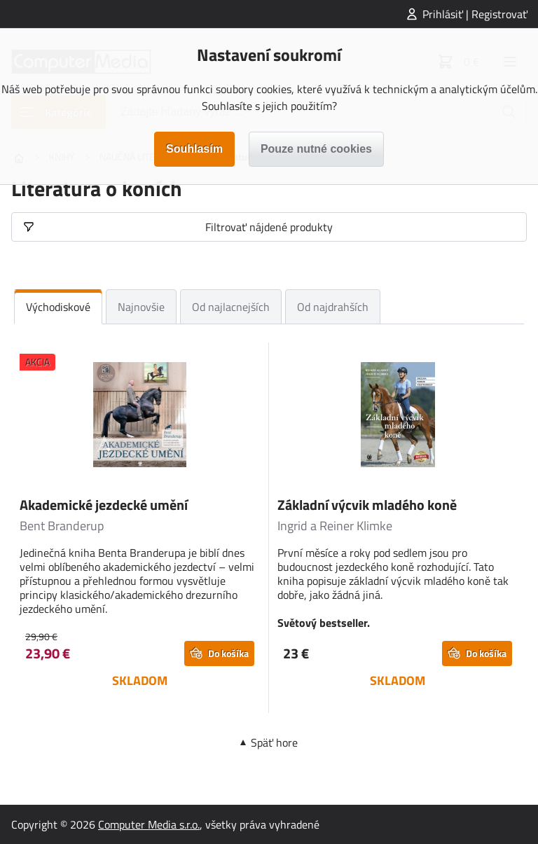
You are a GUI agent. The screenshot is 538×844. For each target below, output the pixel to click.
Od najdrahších (332, 306)
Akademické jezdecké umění (104, 505)
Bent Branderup (62, 525)
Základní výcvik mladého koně (367, 505)
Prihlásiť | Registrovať (474, 14)
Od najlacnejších (231, 306)
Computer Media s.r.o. (149, 824)
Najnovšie (141, 306)
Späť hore (274, 742)
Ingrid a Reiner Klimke (334, 525)
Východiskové (58, 306)
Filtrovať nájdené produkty (269, 227)
